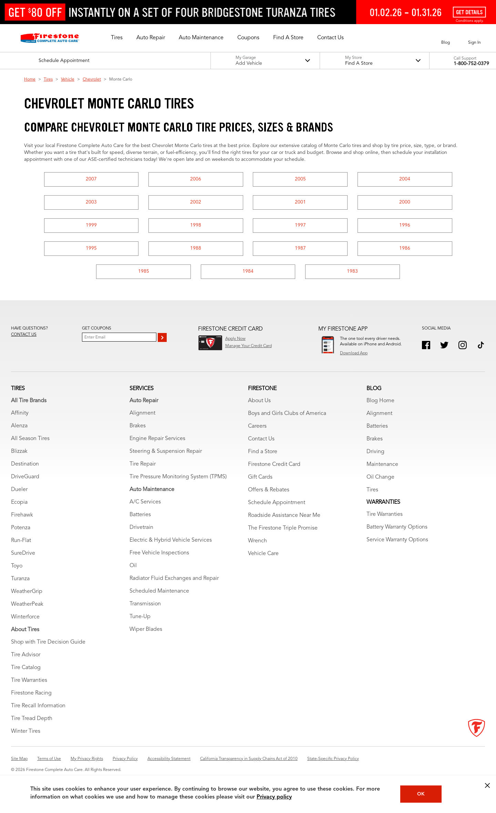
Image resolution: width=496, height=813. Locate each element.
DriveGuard (25, 477)
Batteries (140, 515)
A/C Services (145, 502)
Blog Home (380, 401)
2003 (91, 202)
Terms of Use (49, 759)
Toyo (16, 566)
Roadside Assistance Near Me (284, 515)
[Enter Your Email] (119, 337)
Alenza (19, 426)
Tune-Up (140, 616)
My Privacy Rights (87, 759)
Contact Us (261, 439)
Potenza (20, 528)
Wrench (257, 541)
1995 (91, 248)
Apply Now (235, 339)
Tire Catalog (26, 667)
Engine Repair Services (157, 438)
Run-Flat (21, 540)
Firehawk (22, 515)
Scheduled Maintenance (159, 591)
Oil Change (380, 477)
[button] (117, 37)
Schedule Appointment (276, 502)
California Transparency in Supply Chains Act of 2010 (249, 759)
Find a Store (262, 452)
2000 (404, 202)
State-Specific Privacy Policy (333, 759)
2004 (404, 179)
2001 (300, 202)
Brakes (138, 426)
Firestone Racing (31, 693)
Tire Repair (143, 464)
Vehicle (67, 79)
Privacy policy (274, 797)
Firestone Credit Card (274, 464)
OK (421, 794)
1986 (404, 248)
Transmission (145, 604)
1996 (404, 225)
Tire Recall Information (38, 706)
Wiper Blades (146, 629)
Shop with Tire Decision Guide (48, 642)
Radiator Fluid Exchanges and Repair (174, 578)
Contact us (24, 335)
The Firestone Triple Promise (283, 528)
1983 (352, 271)
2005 (300, 179)
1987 (300, 248)
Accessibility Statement (168, 759)
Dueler (19, 489)
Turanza (20, 579)
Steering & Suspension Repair (166, 451)
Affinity (20, 413)
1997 (300, 225)
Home (29, 79)
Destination (25, 464)
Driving (375, 452)
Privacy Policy (125, 759)
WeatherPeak (27, 604)
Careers (257, 426)
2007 (91, 179)
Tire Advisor (25, 655)
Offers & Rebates (268, 490)
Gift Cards (260, 477)
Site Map (19, 759)
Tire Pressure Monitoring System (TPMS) (178, 477)
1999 (91, 225)
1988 (195, 248)
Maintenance (382, 464)
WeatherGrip (26, 591)
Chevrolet (92, 79)
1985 (143, 271)
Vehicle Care (263, 553)
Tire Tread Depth (31, 718)
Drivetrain (141, 527)
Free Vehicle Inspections (159, 553)
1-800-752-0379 (471, 63)
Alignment (142, 413)
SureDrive (23, 553)
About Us (259, 401)
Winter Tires (25, 731)
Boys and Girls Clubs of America (287, 413)
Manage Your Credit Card (248, 346)
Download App (354, 353)
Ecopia (19, 502)
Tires (48, 79)
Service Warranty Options (397, 540)
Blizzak (19, 451)
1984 (248, 271)
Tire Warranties (29, 680)
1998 (195, 225)
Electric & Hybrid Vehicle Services (171, 540)
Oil (133, 566)
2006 (195, 179)
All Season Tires (30, 438)
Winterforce (25, 617)
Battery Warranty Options (396, 527)
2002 (195, 202)
